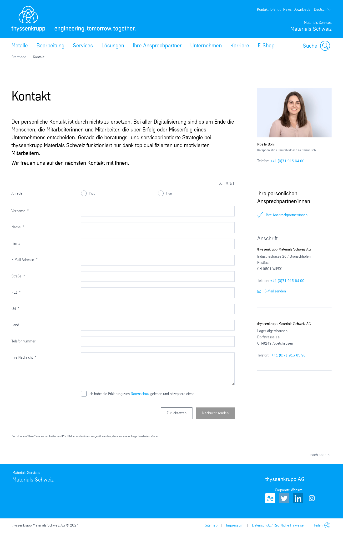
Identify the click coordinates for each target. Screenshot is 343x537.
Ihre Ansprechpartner (157, 45)
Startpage (18, 57)
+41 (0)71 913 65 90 (289, 355)
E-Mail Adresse (24, 259)
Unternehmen (206, 45)
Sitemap (211, 525)
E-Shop (275, 9)
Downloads (301, 9)
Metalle (19, 45)
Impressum (234, 525)
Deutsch (323, 9)
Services (83, 45)
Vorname (20, 211)
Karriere (239, 45)
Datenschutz (140, 393)
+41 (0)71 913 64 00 (287, 161)
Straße (18, 276)
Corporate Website (289, 490)
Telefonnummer (23, 341)
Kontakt (262, 9)
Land (15, 325)
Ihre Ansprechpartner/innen (287, 215)
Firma (15, 243)
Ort (15, 308)
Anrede (16, 193)
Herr (168, 193)
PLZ (16, 292)
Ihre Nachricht (23, 357)
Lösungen (112, 45)
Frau (91, 193)
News (287, 9)
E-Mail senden (271, 291)
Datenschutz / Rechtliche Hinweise (278, 525)
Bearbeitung (50, 45)
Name (17, 227)
